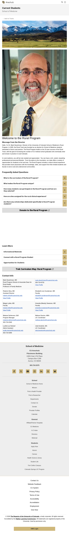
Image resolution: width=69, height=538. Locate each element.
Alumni (34, 450)
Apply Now (34, 446)
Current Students (11, 8)
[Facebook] (14, 374)
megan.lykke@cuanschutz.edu (13, 308)
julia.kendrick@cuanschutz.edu (45, 330)
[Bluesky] (55, 374)
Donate (34, 406)
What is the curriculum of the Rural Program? (35, 178)
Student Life (34, 461)
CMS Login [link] (34, 529)
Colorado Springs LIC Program (34, 469)
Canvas (34, 454)
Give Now (34, 510)
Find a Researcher (34, 395)
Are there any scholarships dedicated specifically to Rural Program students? (35, 203)
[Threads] (48, 374)
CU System (34, 488)
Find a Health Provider (34, 391)
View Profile (39, 285)
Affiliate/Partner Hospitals (34, 423)
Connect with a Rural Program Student (35, 257)
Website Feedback (34, 484)
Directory (34, 434)
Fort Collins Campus (34, 465)
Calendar (34, 414)
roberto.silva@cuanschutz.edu (12, 295)
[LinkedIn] (41, 374)
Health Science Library (34, 458)
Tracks (12, 18)
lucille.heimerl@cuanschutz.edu (13, 330)
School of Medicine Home (34, 384)
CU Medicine (34, 426)
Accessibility (34, 499)
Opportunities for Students (35, 262)
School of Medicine (9, 11)
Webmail (34, 438)
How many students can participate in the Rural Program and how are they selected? (35, 190)
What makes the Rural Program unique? (35, 183)
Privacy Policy (34, 491)
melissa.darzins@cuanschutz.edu (46, 320)
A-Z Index (34, 430)
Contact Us (34, 403)
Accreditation (34, 502)
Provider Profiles (34, 410)
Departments (34, 399)
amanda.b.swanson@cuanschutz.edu (47, 308)
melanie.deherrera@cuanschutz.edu (14, 320)
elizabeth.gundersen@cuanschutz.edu (47, 295)
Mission (34, 387)
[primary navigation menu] (65, 2)
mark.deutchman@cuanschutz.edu (46, 280)
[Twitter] (21, 374)
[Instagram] (34, 374)
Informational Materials (35, 251)
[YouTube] (28, 374)
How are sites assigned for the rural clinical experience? (35, 196)
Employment (34, 506)
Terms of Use (34, 495)
